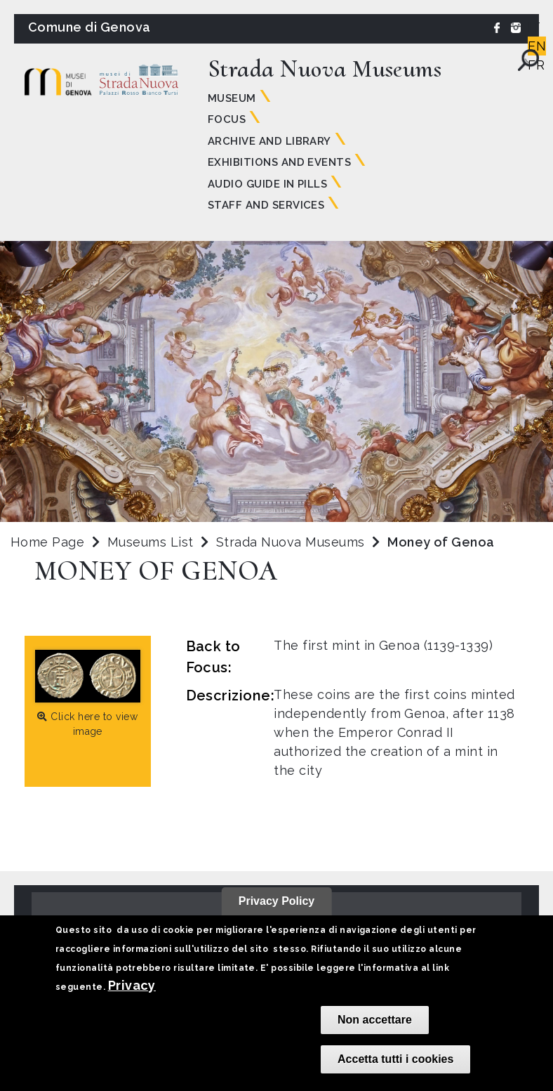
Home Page (47, 542)
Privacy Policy (277, 901)
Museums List (150, 542)
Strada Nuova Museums (292, 542)
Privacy (132, 985)
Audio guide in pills (268, 184)
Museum (232, 98)
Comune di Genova (89, 27)
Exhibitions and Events (280, 162)
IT (534, 27)
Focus (227, 119)
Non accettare (375, 1020)
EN (537, 46)
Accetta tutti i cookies (395, 1059)
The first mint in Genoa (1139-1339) (383, 645)
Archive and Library (269, 141)
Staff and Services (266, 205)
